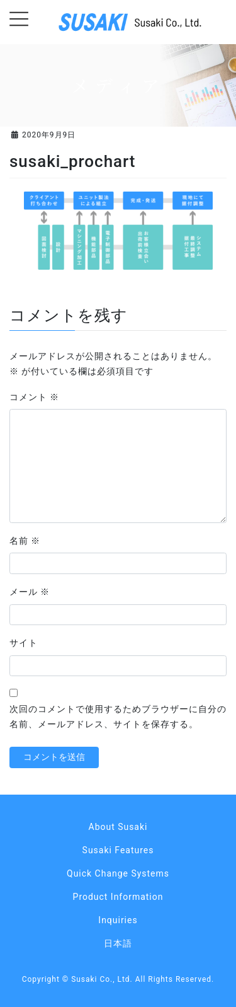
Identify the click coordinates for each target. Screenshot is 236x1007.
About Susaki (118, 827)
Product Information (118, 897)
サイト (23, 643)
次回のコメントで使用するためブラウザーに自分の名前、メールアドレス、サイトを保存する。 (118, 716)
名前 (24, 541)
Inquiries (117, 920)
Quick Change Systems (118, 873)
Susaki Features (118, 850)
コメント (34, 397)
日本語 (118, 943)
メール (29, 592)
